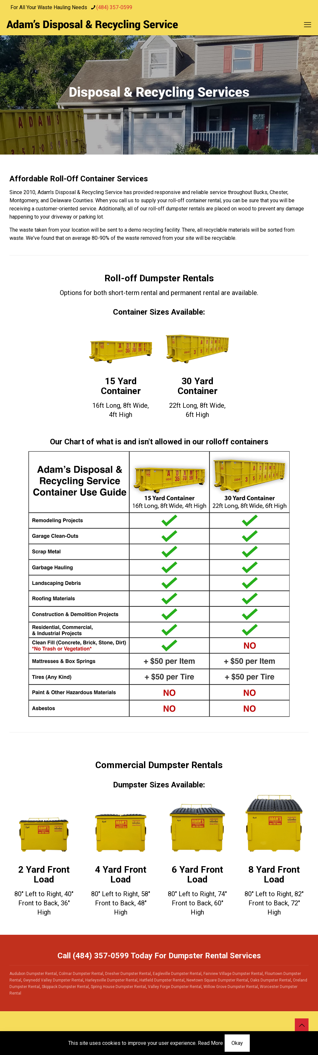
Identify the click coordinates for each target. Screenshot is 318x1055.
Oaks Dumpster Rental (270, 980)
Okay (237, 1043)
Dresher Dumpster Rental (128, 973)
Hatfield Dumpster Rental (161, 980)
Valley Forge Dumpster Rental (174, 986)
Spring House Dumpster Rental (118, 986)
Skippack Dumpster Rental (65, 986)
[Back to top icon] (302, 1025)
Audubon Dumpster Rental (33, 973)
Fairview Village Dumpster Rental (233, 973)
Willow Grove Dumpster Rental (230, 986)
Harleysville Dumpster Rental (111, 980)
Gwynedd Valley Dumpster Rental (53, 980)
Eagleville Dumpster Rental (177, 973)
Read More (210, 1043)
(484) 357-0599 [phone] (114, 7)
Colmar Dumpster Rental (81, 973)
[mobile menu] (307, 24)
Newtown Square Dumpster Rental (217, 980)
